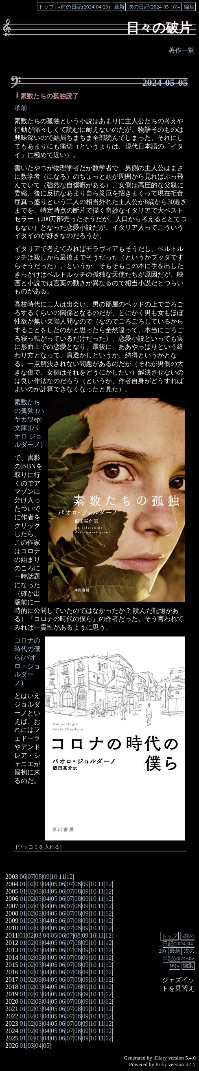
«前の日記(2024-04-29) (84, 7)
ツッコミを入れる (38, 847)
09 (46, 876)
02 (30, 883)
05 (54, 883)
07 (30, 876)
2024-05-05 (165, 82)
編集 (189, 7)
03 (38, 883)
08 (38, 876)
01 (23, 883)
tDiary (160, 1058)
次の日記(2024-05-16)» (154, 7)
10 (54, 876)
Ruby (161, 1064)
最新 (119, 7)
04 (46, 883)
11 (62, 876)
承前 (20, 107)
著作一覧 (181, 50)
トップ (46, 7)
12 (69, 876)
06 (23, 876)
